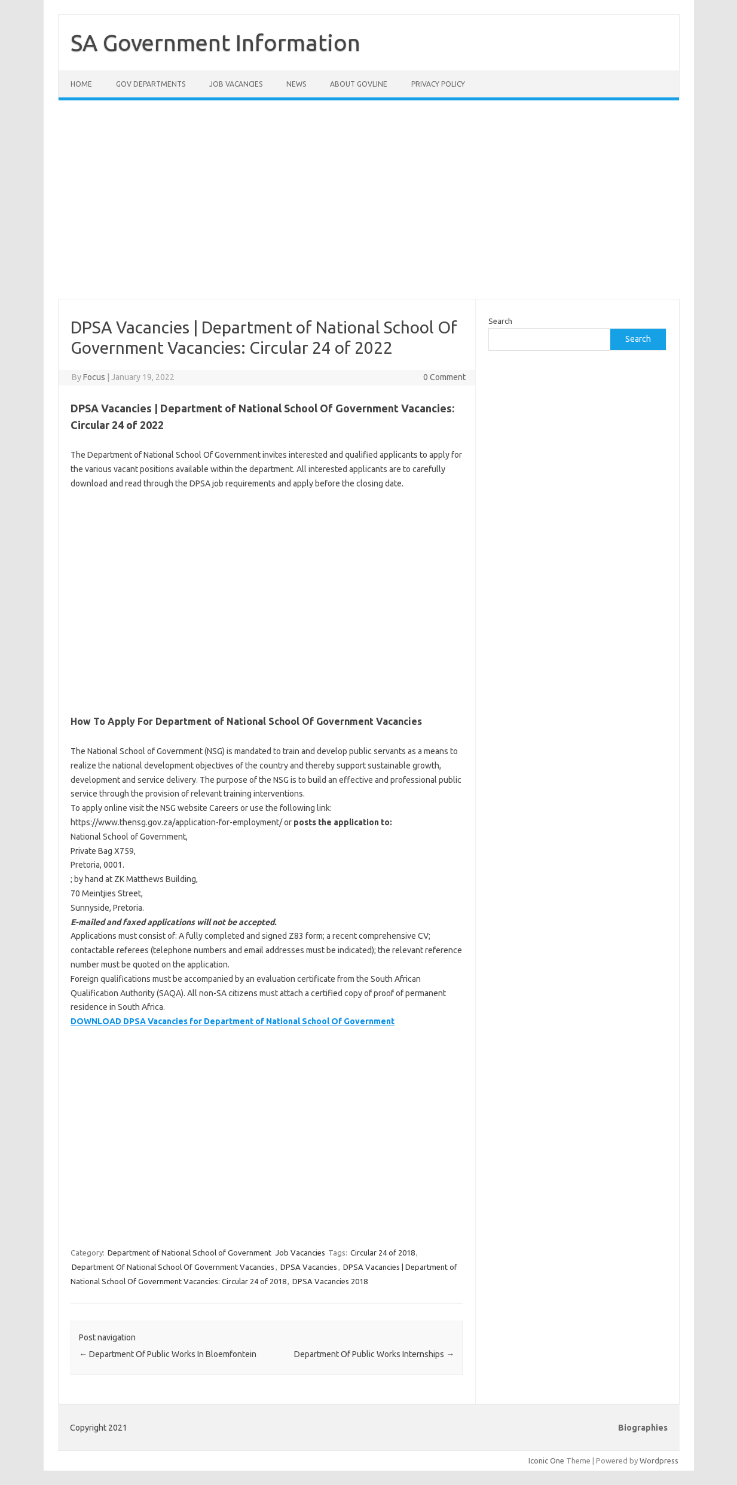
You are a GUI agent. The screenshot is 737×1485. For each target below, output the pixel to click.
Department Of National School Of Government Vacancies (173, 1267)
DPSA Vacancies (308, 1267)
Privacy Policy (438, 84)
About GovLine (358, 84)
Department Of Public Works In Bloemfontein (167, 1354)
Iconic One (546, 1460)
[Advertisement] (369, 206)
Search (500, 321)
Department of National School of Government (189, 1252)
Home (81, 84)
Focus (94, 377)
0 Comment (444, 377)
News (296, 84)
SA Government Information (215, 42)
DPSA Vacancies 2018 (330, 1281)
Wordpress (659, 1460)
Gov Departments (150, 84)
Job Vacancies (235, 84)
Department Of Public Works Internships (374, 1354)
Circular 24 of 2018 (382, 1252)
